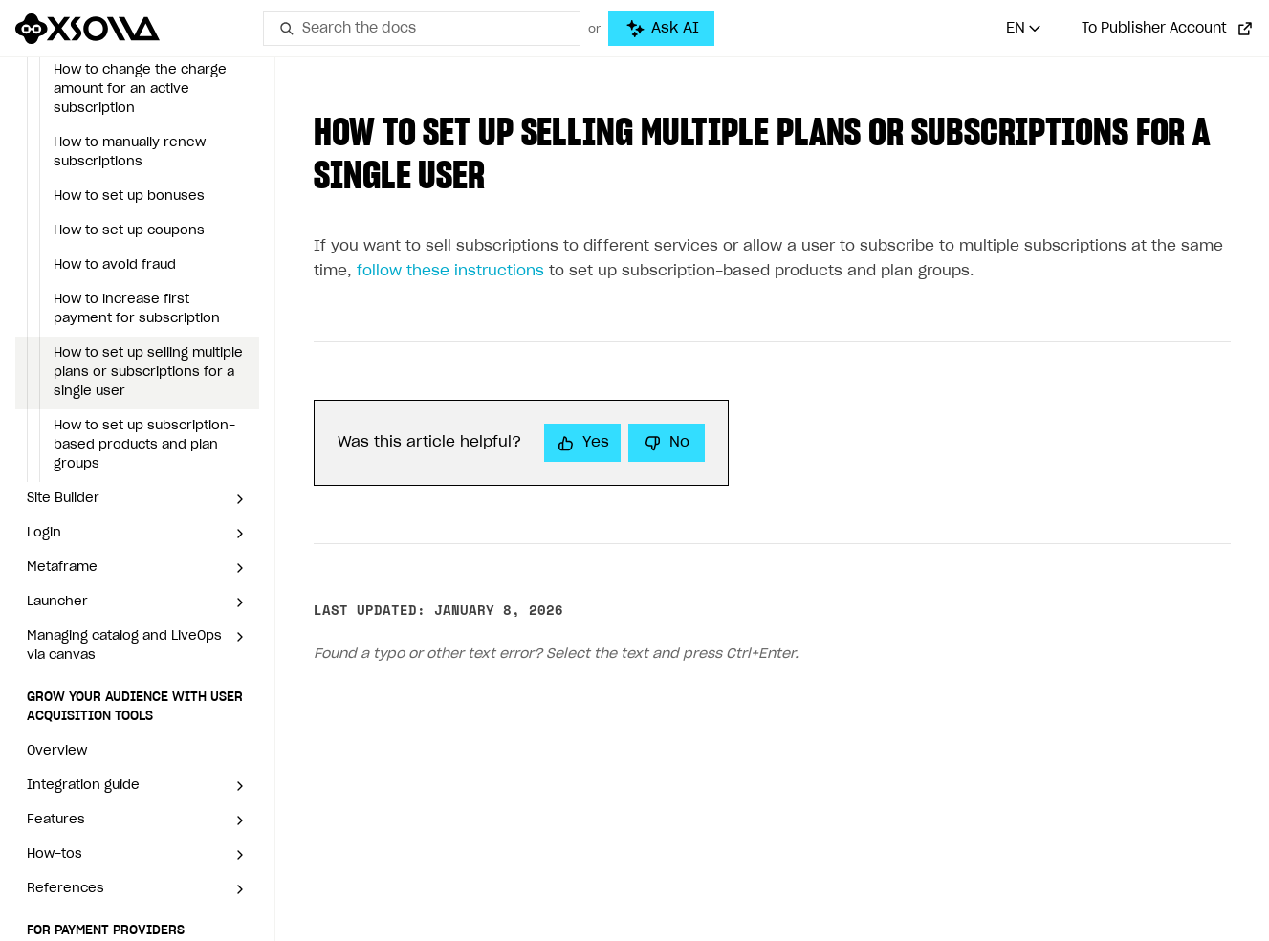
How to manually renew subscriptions (130, 152)
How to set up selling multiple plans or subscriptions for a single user (148, 372)
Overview (57, 751)
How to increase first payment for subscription (137, 309)
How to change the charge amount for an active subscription (140, 89)
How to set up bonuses (129, 196)
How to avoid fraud (115, 265)
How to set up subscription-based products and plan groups (144, 445)
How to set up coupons (129, 231)
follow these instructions (450, 271)
